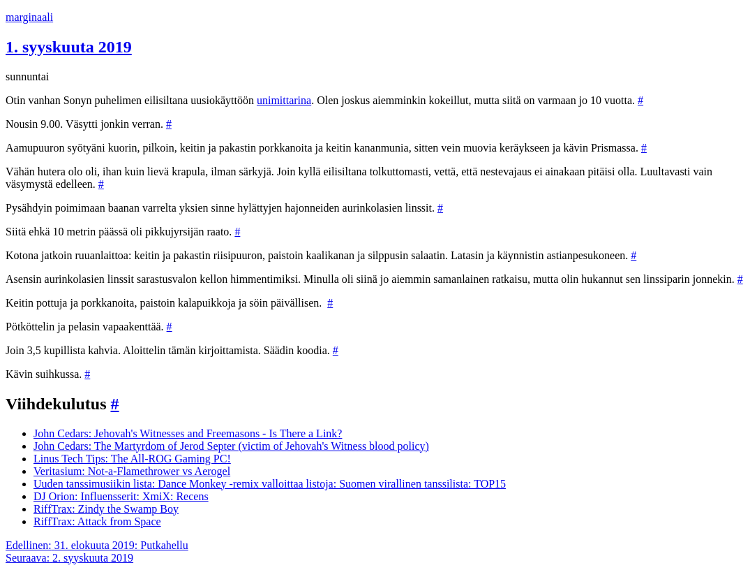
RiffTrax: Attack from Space (97, 521)
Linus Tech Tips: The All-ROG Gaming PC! (132, 459)
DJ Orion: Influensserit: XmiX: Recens (121, 496)
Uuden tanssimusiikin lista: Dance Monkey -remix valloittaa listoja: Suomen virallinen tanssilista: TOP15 (269, 484)
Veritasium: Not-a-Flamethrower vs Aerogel (131, 471)
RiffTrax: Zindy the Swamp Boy (106, 509)
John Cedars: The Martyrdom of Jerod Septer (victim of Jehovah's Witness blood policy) (231, 446)
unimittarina (284, 100)
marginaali (29, 17)
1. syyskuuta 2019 (69, 47)
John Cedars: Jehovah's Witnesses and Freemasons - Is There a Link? (187, 433)
